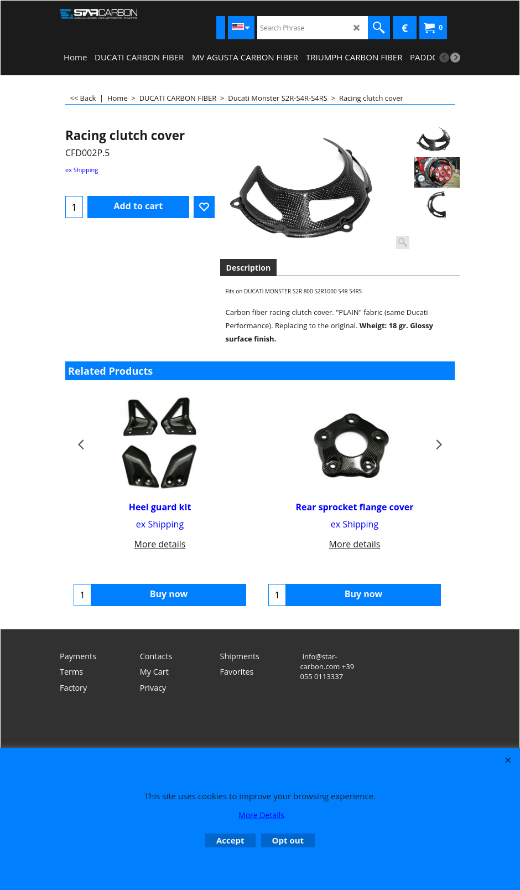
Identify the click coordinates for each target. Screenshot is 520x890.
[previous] (444, 58)
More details (160, 544)
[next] (455, 58)
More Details (261, 815)
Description (248, 267)
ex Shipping (81, 169)
